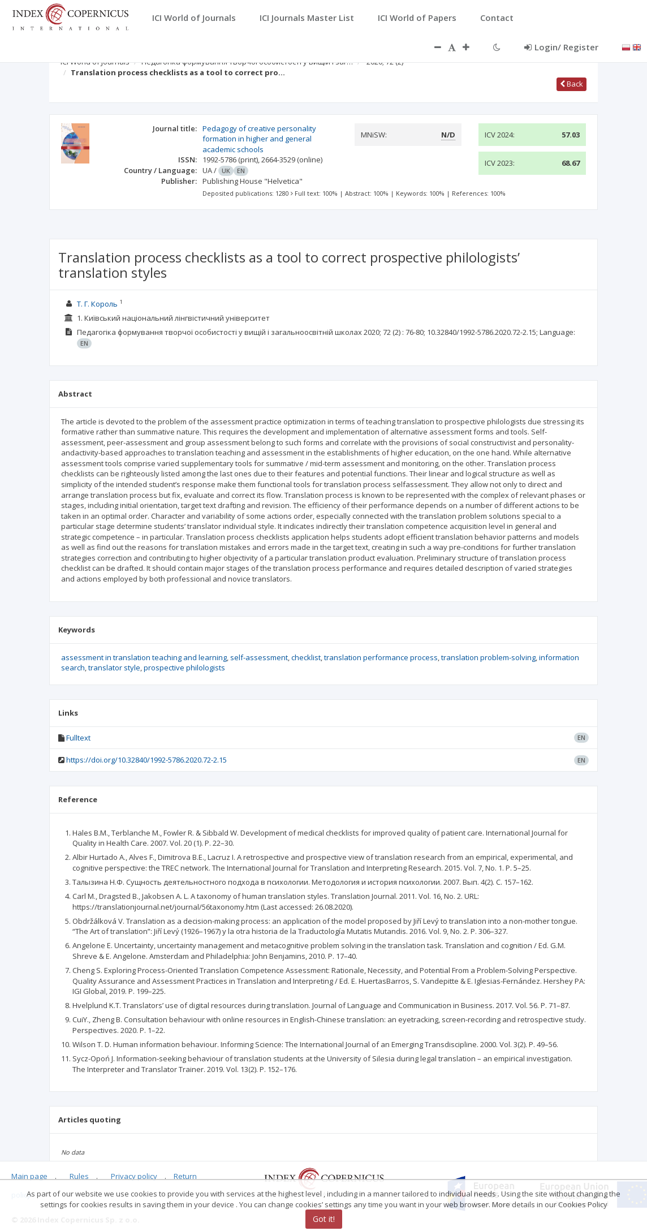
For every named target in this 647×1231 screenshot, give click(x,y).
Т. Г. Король (97, 304)
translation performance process (381, 657)
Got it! (324, 1218)
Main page (29, 1176)
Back (571, 84)
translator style (114, 667)
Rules (79, 1176)
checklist (306, 657)
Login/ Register (561, 47)
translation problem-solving (488, 657)
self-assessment (259, 657)
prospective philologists (184, 667)
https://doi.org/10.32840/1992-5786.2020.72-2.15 (146, 760)
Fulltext (78, 738)
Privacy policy (134, 1176)
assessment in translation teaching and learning (144, 657)
